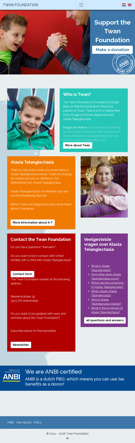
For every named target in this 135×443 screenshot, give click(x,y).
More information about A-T (33, 222)
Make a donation (112, 49)
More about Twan (77, 145)
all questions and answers (105, 320)
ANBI (10, 422)
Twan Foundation (20, 5)
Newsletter (21, 344)
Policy (38, 422)
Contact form (22, 274)
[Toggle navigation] (81, 4)
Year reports (24, 422)
